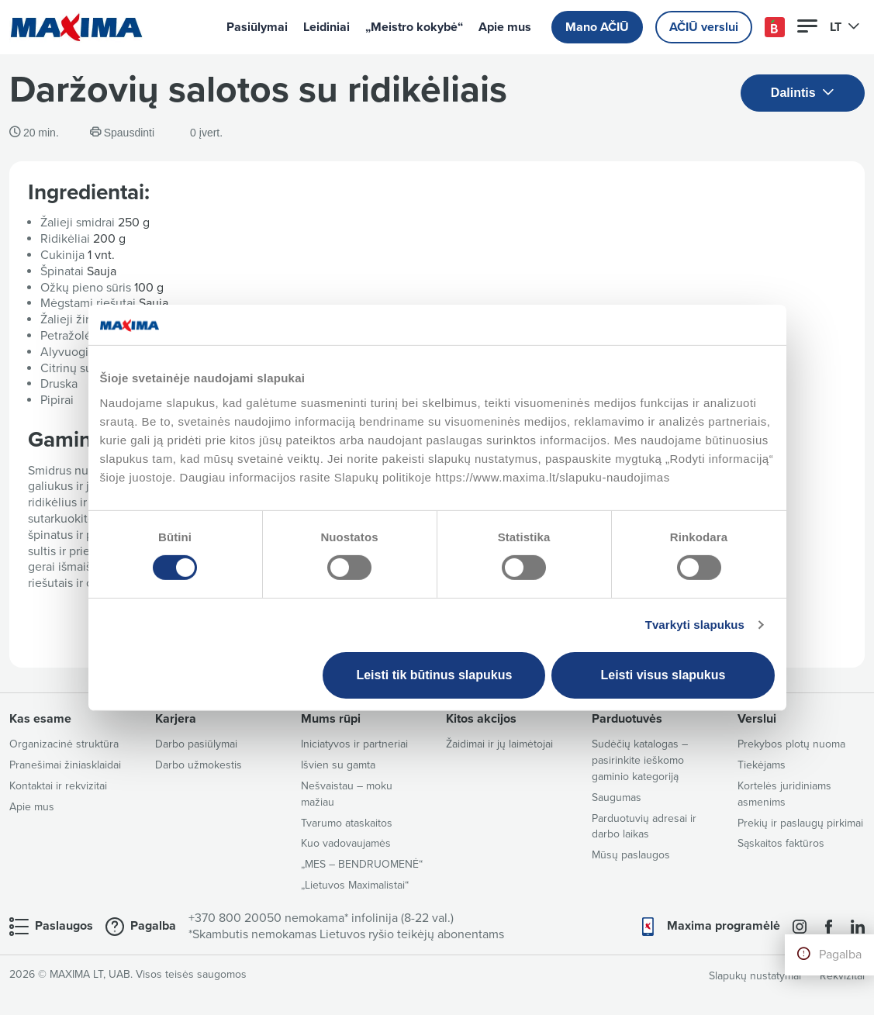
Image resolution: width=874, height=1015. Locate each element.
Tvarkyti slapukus (694, 624)
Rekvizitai (842, 975)
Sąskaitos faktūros (781, 843)
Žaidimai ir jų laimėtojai (499, 744)
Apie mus (504, 27)
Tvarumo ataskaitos (346, 823)
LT (845, 27)
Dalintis (802, 93)
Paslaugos (64, 926)
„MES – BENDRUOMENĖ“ (362, 864)
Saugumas (616, 797)
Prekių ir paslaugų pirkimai (800, 823)
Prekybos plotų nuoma (791, 744)
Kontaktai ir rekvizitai (58, 785)
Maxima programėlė (723, 926)
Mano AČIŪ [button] (597, 27)
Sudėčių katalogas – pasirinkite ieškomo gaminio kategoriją (640, 760)
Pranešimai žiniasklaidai (65, 765)
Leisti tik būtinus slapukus (434, 675)
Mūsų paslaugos (631, 854)
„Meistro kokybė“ (414, 27)
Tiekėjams (762, 765)
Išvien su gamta (338, 765)
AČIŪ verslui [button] (703, 27)
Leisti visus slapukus (662, 675)
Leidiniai (326, 27)
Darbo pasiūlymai (196, 744)
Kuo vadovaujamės (346, 843)
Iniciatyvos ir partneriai (354, 744)
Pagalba (840, 954)
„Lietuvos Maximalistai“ (355, 885)
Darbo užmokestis (198, 765)
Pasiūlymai (257, 27)
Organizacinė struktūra (64, 744)
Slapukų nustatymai (755, 975)
